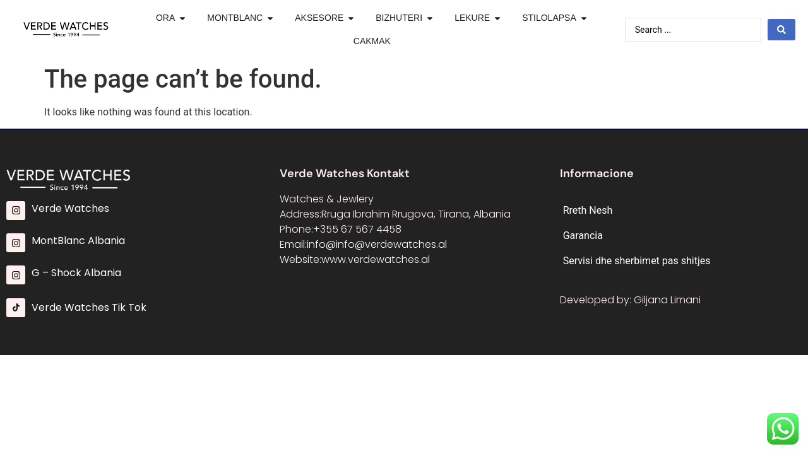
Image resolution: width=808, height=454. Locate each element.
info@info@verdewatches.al (377, 244)
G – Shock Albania (76, 272)
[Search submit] (781, 29)
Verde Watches (70, 208)
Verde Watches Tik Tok (89, 307)
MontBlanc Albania (78, 240)
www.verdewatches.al (375, 259)
